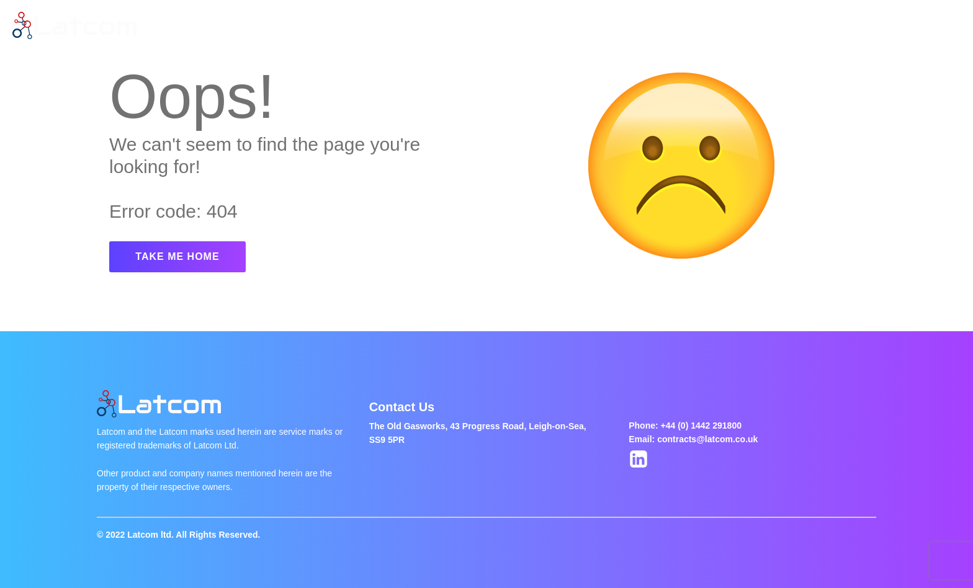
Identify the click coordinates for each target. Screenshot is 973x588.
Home (223, 25)
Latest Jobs (338, 25)
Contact (511, 25)
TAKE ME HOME (177, 256)
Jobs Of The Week (429, 25)
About (274, 25)
